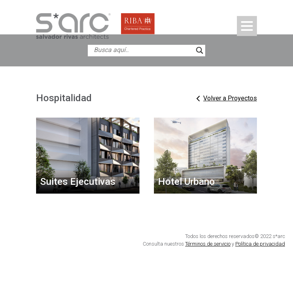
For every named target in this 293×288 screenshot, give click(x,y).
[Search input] (143, 50)
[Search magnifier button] (199, 50)
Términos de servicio (207, 244)
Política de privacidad (260, 244)
